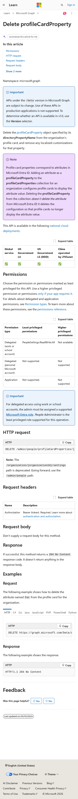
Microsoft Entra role (19, 414)
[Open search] (62, 5)
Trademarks (28, 793)
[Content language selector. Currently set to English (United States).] (20, 766)
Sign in (71, 5)
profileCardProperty (29, 132)
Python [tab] (73, 612)
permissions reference (51, 309)
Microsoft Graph (25, 13)
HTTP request (13, 55)
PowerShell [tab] (60, 612)
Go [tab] (20, 612)
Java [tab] (27, 612)
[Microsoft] (39, 5)
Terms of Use (10, 793)
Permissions (12, 51)
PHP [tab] (48, 612)
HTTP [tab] (7, 612)
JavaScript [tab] (38, 612)
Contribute (9, 788)
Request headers (15, 60)
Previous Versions (32, 783)
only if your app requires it (55, 293)
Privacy (24, 788)
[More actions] (72, 13)
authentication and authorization (42, 516)
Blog (49, 783)
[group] (39, 449)
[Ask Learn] (65, 13)
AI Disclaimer (10, 783)
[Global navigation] (3, 5)
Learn (7, 13)
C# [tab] (14, 612)
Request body (14, 65)
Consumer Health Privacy (49, 788)
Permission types (36, 304)
